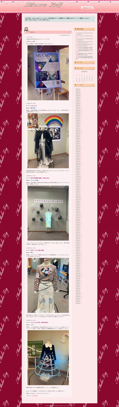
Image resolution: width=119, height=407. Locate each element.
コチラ (38, 20)
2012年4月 (78, 286)
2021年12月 (78, 110)
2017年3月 (78, 191)
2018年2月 (78, 174)
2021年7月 (78, 118)
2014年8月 (78, 240)
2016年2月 (78, 210)
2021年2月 (78, 126)
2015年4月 (78, 227)
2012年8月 (78, 280)
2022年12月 (78, 93)
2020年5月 (78, 139)
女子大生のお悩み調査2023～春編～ (85, 48)
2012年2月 (78, 289)
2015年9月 (78, 219)
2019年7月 (78, 153)
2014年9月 (78, 238)
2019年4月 (78, 158)
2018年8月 (78, 166)
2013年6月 (78, 263)
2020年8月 (78, 136)
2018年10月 (78, 164)
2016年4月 (78, 207)
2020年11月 (78, 131)
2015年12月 (78, 214)
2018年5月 (78, 169)
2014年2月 (78, 250)
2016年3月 (78, 209)
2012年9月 (78, 278)
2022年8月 (78, 100)
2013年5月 (78, 265)
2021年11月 (78, 111)
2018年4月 (78, 171)
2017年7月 (78, 184)
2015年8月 (78, 220)
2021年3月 (78, 125)
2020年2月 (78, 143)
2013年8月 (78, 260)
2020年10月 (78, 133)
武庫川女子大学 (87, 8)
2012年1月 (78, 291)
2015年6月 (78, 223)
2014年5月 (78, 245)
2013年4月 (78, 266)
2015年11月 (78, 215)
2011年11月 (78, 294)
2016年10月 (78, 199)
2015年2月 (78, 230)
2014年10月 (78, 237)
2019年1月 (78, 161)
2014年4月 (78, 247)
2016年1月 (78, 212)
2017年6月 (78, 186)
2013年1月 (78, 271)
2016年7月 (78, 202)
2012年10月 (78, 276)
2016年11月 (78, 197)
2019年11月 (78, 148)
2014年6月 (78, 243)
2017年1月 (78, 194)
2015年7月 (78, 222)
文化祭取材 (34, 395)
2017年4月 (78, 189)
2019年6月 (78, 154)
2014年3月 (78, 248)
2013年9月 (78, 258)
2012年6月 (78, 283)
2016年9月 (78, 200)
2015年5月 (78, 225)
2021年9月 (78, 115)
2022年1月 (78, 108)
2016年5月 (78, 205)
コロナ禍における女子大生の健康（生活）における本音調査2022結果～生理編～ (84, 57)
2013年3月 (78, 268)
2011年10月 (78, 296)
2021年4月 (78, 123)
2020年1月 (78, 144)
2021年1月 (78, 128)
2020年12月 (78, 130)
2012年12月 (78, 273)
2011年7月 (78, 301)
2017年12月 (78, 176)
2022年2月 (78, 106)
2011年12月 (78, 293)
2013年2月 (78, 270)
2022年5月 (78, 105)
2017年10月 (78, 179)
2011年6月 (78, 303)
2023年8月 (78, 88)
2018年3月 (78, 172)
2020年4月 (78, 141)
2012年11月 (78, 275)
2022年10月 (78, 97)
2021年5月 (78, 121)
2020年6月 (78, 138)
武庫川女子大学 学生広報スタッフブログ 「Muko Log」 (44, 5)
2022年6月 (78, 103)
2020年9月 (78, 134)
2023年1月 (78, 92)
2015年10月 (78, 217)
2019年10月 (78, 149)
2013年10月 (78, 256)
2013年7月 (78, 261)
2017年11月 (78, 177)
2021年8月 (78, 116)
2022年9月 (78, 98)
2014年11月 (78, 235)
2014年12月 (78, 233)
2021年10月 (78, 113)
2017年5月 (78, 187)
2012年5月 (78, 284)
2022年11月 (78, 95)
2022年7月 (78, 102)
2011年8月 (78, 299)
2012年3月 (78, 288)
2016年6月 (78, 204)
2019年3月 (78, 159)
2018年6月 (78, 167)
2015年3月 (78, 228)
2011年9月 (78, 298)
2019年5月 (78, 156)
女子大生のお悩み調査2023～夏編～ (85, 47)
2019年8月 (78, 151)
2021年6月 (78, 120)
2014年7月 (78, 242)
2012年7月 (78, 281)
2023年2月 (78, 90)
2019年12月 (78, 146)
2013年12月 (78, 253)
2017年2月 (78, 192)
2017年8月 (78, 182)
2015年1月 (78, 232)
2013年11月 (78, 255)
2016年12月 (78, 195)
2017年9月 (78, 181)
